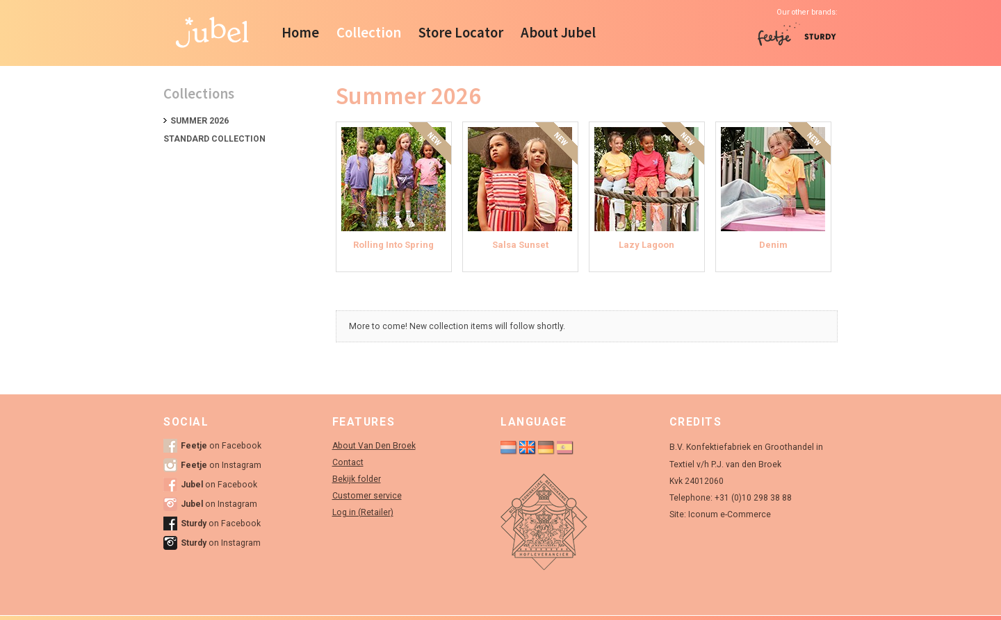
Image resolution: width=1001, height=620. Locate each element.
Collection (368, 33)
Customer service (367, 496)
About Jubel (558, 33)
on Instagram (221, 465)
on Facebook (221, 446)
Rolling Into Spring (393, 245)
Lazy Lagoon (646, 245)
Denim (773, 245)
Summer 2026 (199, 121)
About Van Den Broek (374, 446)
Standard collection (214, 139)
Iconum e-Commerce (729, 514)
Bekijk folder (356, 479)
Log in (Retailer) (362, 512)
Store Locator (460, 33)
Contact (348, 462)
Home (300, 33)
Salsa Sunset (520, 245)
